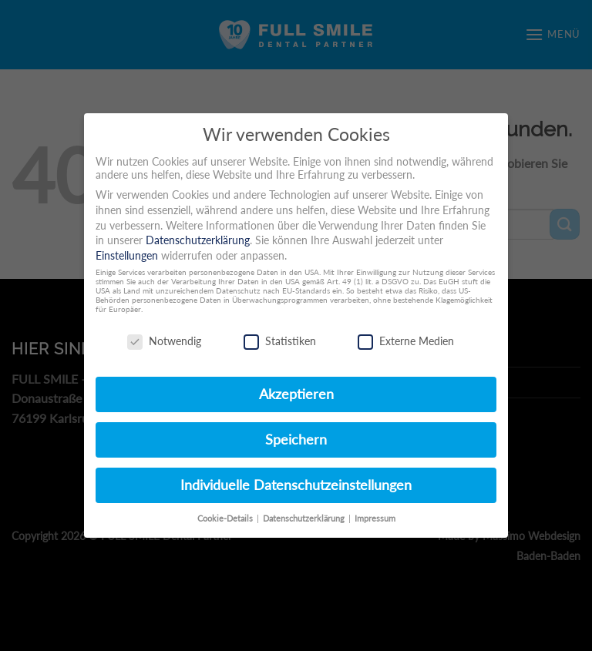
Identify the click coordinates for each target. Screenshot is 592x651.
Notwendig (164, 340)
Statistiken (280, 340)
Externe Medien (406, 340)
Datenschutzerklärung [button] (305, 518)
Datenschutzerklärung (198, 240)
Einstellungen (127, 255)
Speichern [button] (296, 439)
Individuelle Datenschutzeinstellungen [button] (296, 485)
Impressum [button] (375, 518)
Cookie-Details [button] (226, 518)
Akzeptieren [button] (296, 394)
